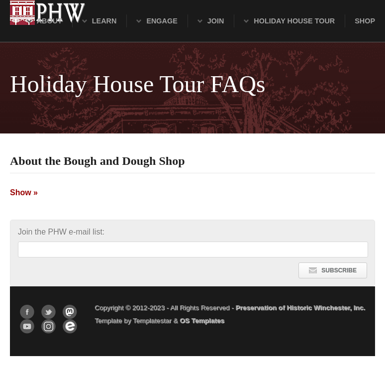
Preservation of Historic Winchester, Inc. (300, 307)
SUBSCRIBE (333, 270)
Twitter (48, 312)
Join (215, 21)
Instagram (48, 326)
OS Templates (202, 320)
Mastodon (70, 312)
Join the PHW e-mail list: (61, 232)
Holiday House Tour (294, 21)
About (49, 21)
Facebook (27, 312)
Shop (365, 21)
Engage (161, 21)
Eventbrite (70, 326)
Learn (104, 21)
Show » (24, 192)
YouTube (27, 326)
